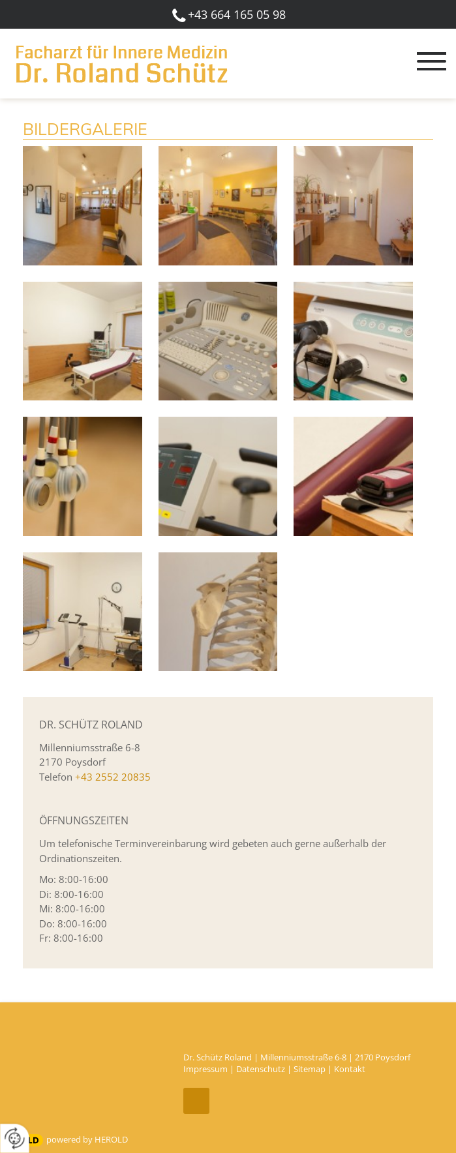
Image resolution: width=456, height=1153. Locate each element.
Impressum (205, 1069)
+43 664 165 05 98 (237, 14)
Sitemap (310, 1069)
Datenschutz (260, 1069)
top (196, 1101)
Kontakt (349, 1069)
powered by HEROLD (87, 1139)
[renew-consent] (14, 1138)
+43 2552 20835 (113, 776)
